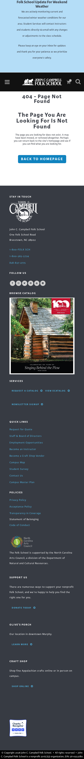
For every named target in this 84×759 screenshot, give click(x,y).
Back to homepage (42, 159)
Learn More (22, 644)
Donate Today (24, 607)
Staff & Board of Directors (25, 436)
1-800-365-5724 (19, 256)
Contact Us (16, 475)
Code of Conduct (19, 525)
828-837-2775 (17, 262)
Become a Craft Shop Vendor (27, 455)
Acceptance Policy (20, 506)
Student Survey (18, 469)
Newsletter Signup (27, 404)
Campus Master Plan (22, 482)
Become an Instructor (22, 449)
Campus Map (17, 462)
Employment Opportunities (26, 442)
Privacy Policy (17, 500)
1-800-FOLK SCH (19, 249)
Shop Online (22, 686)
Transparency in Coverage (25, 513)
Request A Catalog (27, 390)
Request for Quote (20, 429)
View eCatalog (57, 390)
